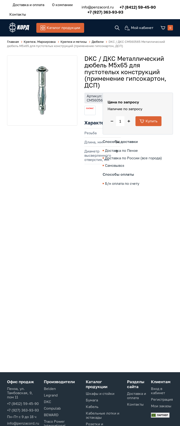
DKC (47, 402)
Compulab (52, 408)
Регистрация (162, 399)
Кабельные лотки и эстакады (102, 415)
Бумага (92, 400)
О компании (59, 4)
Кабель (92, 406)
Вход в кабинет (158, 390)
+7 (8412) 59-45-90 (135, 6)
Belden (50, 388)
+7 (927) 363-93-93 (102, 11)
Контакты (16, 13)
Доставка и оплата (27, 4)
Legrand (51, 395)
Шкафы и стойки (100, 393)
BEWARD (51, 415)
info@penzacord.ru (95, 6)
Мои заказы (161, 406)
